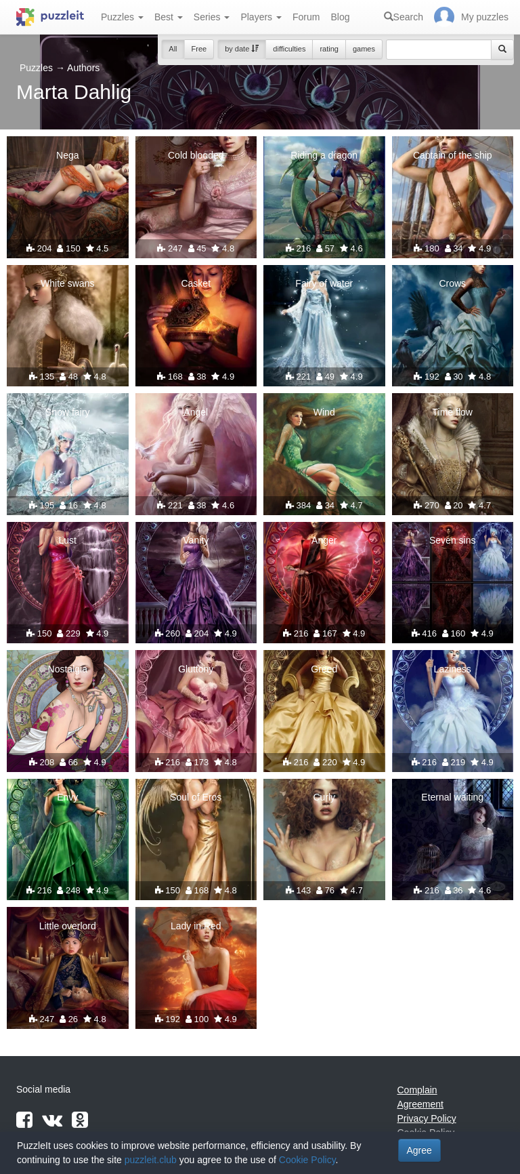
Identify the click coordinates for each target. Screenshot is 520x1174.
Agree (419, 1150)
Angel (195, 412)
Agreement (420, 1104)
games (364, 49)
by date (242, 49)
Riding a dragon (324, 155)
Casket (196, 283)
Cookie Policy (307, 1159)
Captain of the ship (452, 155)
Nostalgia (67, 669)
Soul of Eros (195, 797)
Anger (324, 540)
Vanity (196, 540)
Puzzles (122, 17)
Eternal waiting (452, 797)
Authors (83, 67)
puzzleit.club (151, 1159)
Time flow (453, 412)
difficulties (289, 49)
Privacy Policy (426, 1118)
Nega (67, 155)
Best (168, 17)
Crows (452, 283)
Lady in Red (196, 925)
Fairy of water (324, 283)
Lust (68, 540)
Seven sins (452, 540)
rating (329, 49)
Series (212, 17)
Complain (417, 1090)
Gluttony (195, 669)
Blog (339, 17)
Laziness (452, 669)
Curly (324, 797)
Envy (67, 797)
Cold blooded (196, 155)
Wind (324, 412)
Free (199, 49)
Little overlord (67, 925)
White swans (67, 283)
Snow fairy (67, 412)
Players (261, 17)
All (173, 49)
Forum (306, 17)
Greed (324, 669)
